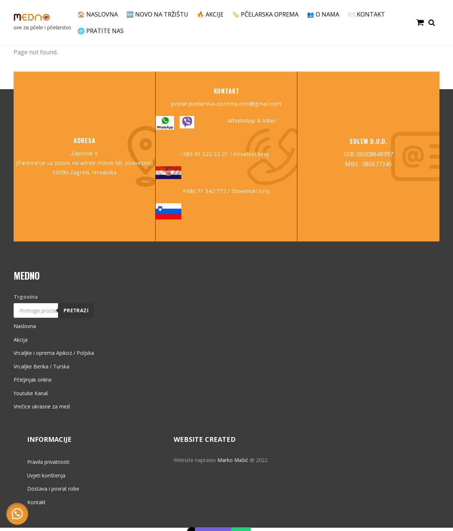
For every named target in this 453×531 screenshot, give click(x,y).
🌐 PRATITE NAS (100, 31)
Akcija (21, 343)
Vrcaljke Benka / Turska (42, 370)
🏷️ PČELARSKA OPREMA (265, 14)
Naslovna (25, 329)
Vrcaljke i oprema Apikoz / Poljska (54, 356)
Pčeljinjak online (33, 383)
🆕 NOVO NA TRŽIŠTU (157, 14)
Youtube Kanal (31, 396)
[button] (18, 513)
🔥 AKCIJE (210, 14)
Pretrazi (77, 313)
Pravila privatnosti (48, 465)
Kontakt (37, 505)
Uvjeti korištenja (46, 479)
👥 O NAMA (323, 14)
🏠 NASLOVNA (97, 14)
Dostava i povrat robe (54, 492)
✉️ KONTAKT (366, 14)
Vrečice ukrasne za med (42, 410)
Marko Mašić (232, 463)
